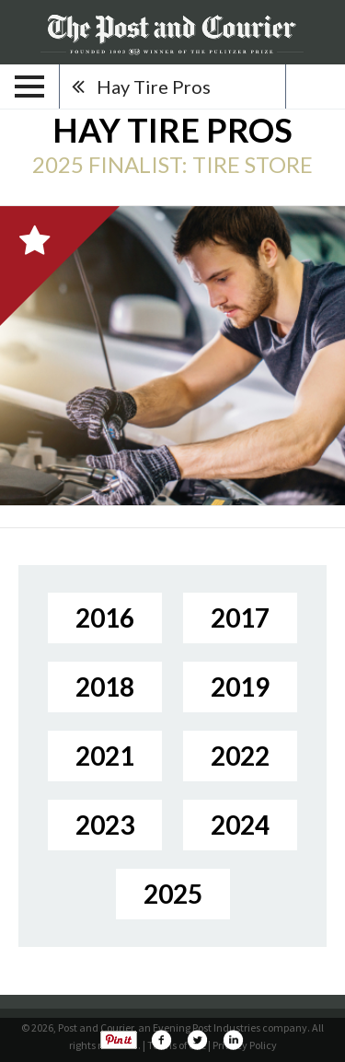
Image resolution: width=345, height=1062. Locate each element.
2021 (104, 755)
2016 (104, 617)
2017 (240, 617)
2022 (240, 755)
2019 (240, 686)
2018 (104, 686)
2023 (104, 824)
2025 (173, 893)
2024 (240, 824)
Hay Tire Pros (154, 86)
